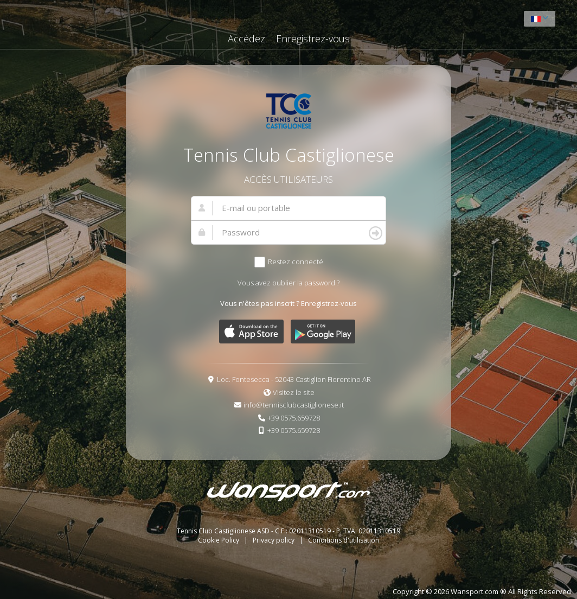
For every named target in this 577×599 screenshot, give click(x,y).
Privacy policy (274, 540)
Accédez (246, 38)
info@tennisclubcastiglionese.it (293, 405)
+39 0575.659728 (293, 418)
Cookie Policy (219, 540)
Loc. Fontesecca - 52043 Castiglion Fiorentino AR (294, 379)
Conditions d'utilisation (343, 540)
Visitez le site (294, 392)
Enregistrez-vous (313, 38)
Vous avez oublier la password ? (288, 283)
